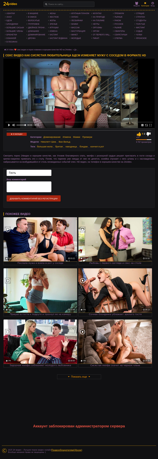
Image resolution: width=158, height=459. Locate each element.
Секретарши (120, 35)
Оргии (96, 31)
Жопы (53, 20)
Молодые (76, 38)
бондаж (84, 146)
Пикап (96, 38)
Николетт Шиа (48, 141)
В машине (33, 13)
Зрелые (53, 24)
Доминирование (36, 35)
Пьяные (118, 17)
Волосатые (34, 20)
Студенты (141, 20)
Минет (74, 35)
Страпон (140, 17)
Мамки (74, 24)
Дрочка (31, 38)
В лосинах (11, 42)
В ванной (11, 38)
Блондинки (12, 24)
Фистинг (140, 28)
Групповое (33, 24)
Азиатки (10, 13)
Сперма (118, 38)
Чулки (139, 35)
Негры (96, 24)
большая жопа (45, 146)
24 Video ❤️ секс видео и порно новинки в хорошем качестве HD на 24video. (39, 50)
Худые (139, 31)
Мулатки (97, 13)
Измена (54, 31)
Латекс (74, 17)
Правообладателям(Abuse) (66, 450)
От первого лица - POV (103, 35)
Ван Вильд (64, 141)
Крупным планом (80, 13)
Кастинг (54, 35)
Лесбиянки (77, 20)
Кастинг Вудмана (58, 38)
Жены (53, 13)
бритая (59, 146)
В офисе (32, 17)
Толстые (140, 24)
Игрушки (54, 28)
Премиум (119, 13)
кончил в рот (97, 146)
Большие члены (14, 31)
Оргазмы (97, 28)
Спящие (140, 13)
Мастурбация (78, 31)
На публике (99, 20)
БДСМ (9, 20)
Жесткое (54, 17)
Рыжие (118, 28)
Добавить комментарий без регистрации (34, 198)
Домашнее (33, 31)
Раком (117, 20)
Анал (9, 17)
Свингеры (119, 31)
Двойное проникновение (38, 28)
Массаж (75, 28)
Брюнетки (11, 35)
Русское (118, 24)
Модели (137, 4)
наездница (71, 146)
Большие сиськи (15, 28)
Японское (141, 38)
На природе (99, 17)
